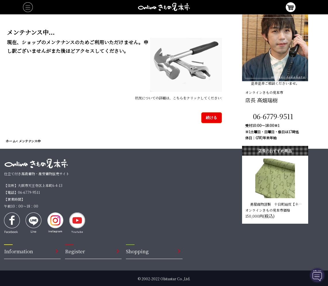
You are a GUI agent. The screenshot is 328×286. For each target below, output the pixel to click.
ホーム (10, 140)
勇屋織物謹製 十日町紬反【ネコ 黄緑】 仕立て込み (276, 204)
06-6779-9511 (273, 116)
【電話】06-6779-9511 (22, 192)
